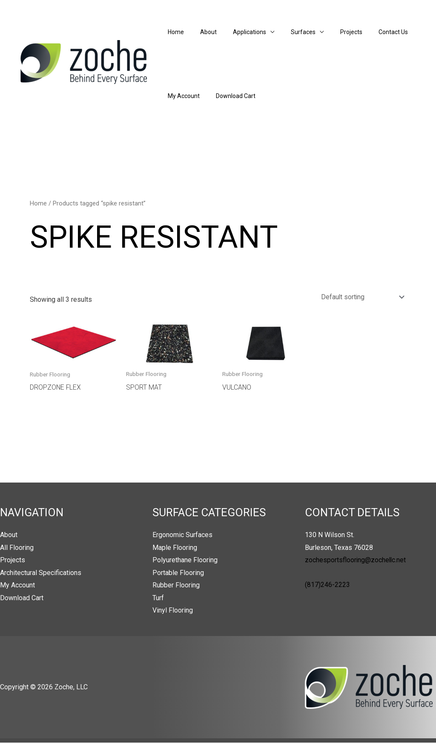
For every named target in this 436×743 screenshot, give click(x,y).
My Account (182, 96)
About (202, 32)
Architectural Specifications (40, 573)
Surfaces (288, 32)
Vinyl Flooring (172, 611)
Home (174, 32)
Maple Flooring (174, 548)
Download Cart (229, 96)
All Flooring (17, 548)
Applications (238, 32)
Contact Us (369, 32)
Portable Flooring (178, 573)
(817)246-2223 (327, 585)
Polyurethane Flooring (185, 560)
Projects (332, 32)
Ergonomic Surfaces (182, 535)
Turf (158, 598)
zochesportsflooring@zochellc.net (356, 560)
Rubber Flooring (176, 585)
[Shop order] (360, 296)
